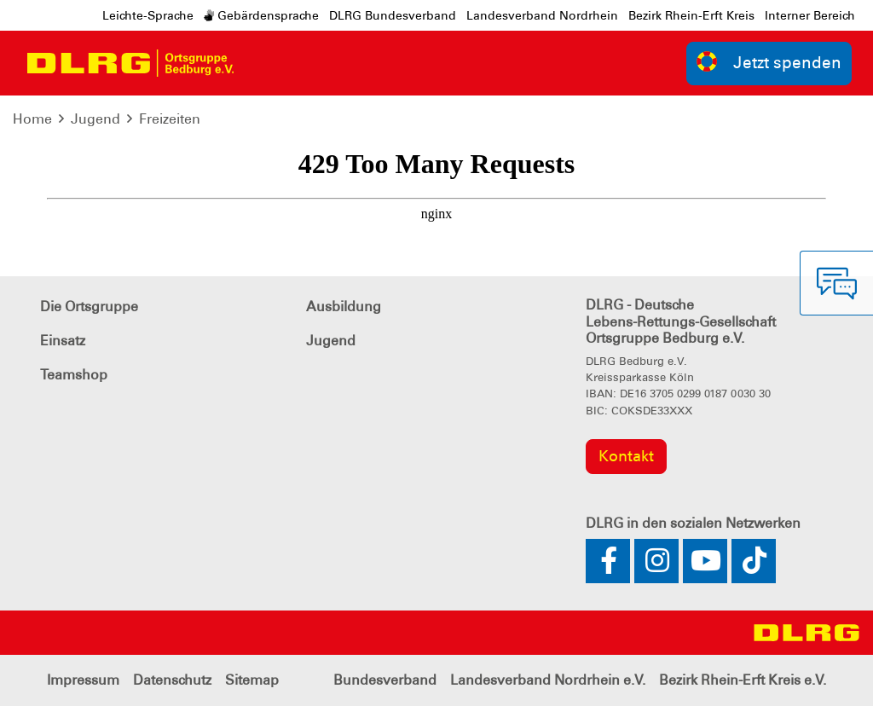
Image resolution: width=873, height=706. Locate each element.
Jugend (95, 119)
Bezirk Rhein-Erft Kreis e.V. (742, 680)
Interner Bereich (810, 15)
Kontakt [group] (626, 456)
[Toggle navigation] (261, 63)
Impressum (83, 680)
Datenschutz (172, 680)
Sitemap (252, 680)
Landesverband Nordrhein (542, 15)
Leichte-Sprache (148, 15)
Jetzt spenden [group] (769, 61)
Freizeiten (169, 119)
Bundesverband (384, 680)
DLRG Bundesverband (392, 15)
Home (32, 119)
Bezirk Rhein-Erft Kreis (691, 15)
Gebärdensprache (261, 15)
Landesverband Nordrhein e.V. (547, 680)
